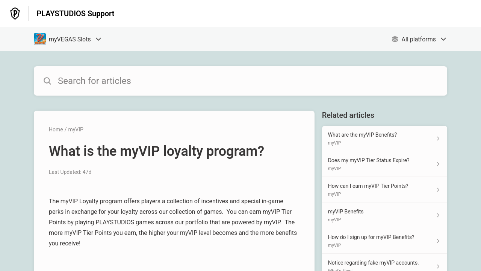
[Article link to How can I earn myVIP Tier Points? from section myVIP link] (384, 189)
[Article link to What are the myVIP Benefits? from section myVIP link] (384, 138)
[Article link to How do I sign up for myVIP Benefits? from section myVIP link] (384, 241)
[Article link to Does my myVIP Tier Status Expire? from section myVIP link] (384, 164)
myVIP (75, 129)
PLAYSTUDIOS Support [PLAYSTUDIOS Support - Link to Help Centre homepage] (75, 13)
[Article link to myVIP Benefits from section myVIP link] (384, 215)
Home (56, 129)
